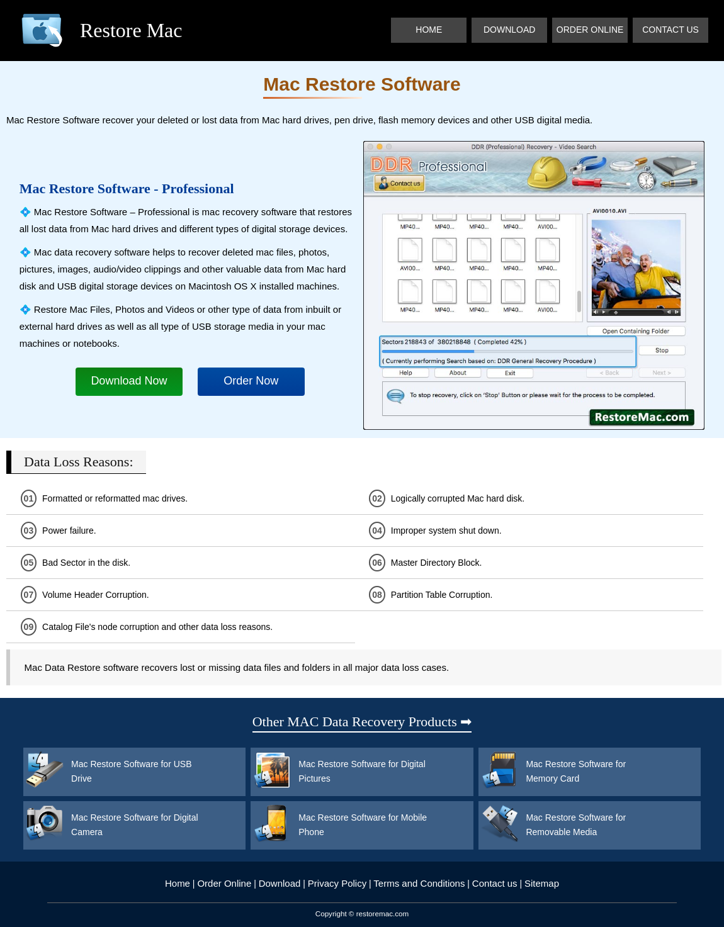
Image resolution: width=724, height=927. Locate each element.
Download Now (129, 380)
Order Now (250, 380)
